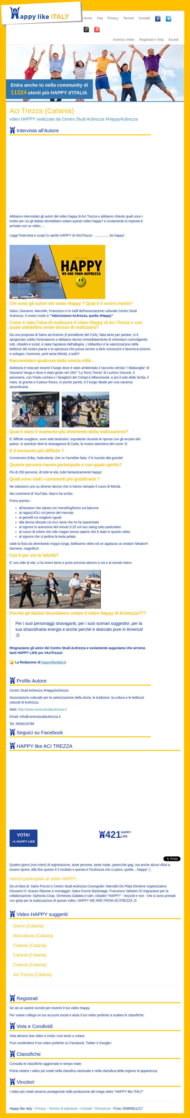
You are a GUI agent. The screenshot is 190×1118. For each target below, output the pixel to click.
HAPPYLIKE (118, 835)
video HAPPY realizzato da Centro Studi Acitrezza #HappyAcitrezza (74, 119)
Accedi (173, 39)
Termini (128, 18)
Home (87, 18)
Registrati (27, 998)
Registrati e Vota (151, 39)
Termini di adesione (63, 1108)
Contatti (144, 18)
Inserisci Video (123, 39)
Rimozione (102, 1108)
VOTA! (23, 838)
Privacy (112, 18)
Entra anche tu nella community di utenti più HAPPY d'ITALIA (49, 89)
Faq (100, 18)
